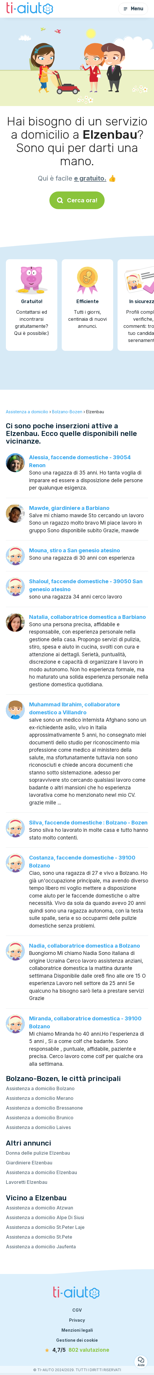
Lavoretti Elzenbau (26, 1182)
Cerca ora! (77, 200)
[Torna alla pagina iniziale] (30, 8)
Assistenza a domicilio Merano (39, 1098)
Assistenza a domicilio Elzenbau (41, 1172)
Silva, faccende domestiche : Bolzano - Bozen (88, 822)
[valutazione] (77, 1350)
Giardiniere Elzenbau (29, 1163)
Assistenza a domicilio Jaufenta (41, 1247)
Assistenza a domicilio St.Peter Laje (45, 1227)
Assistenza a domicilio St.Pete (39, 1237)
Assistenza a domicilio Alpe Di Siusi (45, 1217)
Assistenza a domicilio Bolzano (40, 1088)
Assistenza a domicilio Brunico (39, 1118)
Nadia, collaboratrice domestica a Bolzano (84, 946)
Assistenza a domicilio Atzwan (39, 1208)
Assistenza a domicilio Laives (38, 1127)
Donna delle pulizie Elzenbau (38, 1153)
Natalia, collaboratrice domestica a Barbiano (87, 617)
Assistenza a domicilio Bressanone (44, 1108)
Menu (133, 8)
